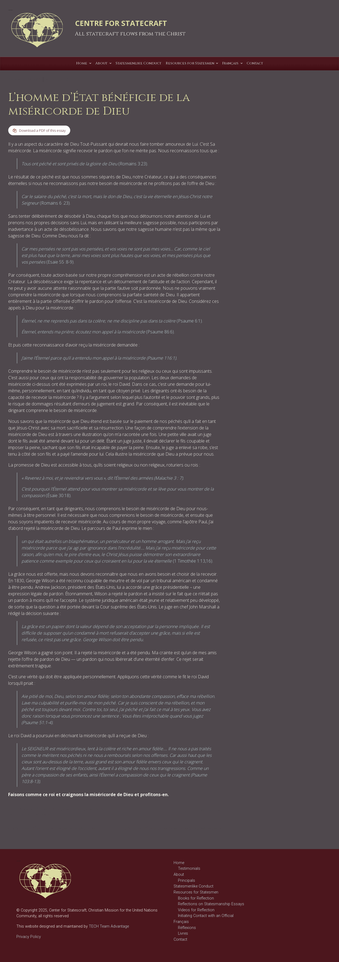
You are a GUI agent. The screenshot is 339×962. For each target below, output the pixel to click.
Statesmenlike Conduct (193, 886)
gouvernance (71, 808)
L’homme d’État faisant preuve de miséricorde (54, 828)
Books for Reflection (196, 898)
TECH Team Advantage (108, 926)
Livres (183, 933)
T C (65, 79)
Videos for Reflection (196, 910)
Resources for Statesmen (196, 892)
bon (46, 808)
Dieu (55, 808)
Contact (180, 939)
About (179, 874)
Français (181, 921)
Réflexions (23, 808)
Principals (186, 880)
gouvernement (96, 808)
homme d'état (19, 814)
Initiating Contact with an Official (206, 915)
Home (179, 863)
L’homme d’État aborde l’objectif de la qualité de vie (170, 828)
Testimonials (189, 869)
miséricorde (42, 814)
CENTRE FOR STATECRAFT (121, 23)
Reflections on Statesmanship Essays (211, 904)
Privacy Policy (28, 936)
